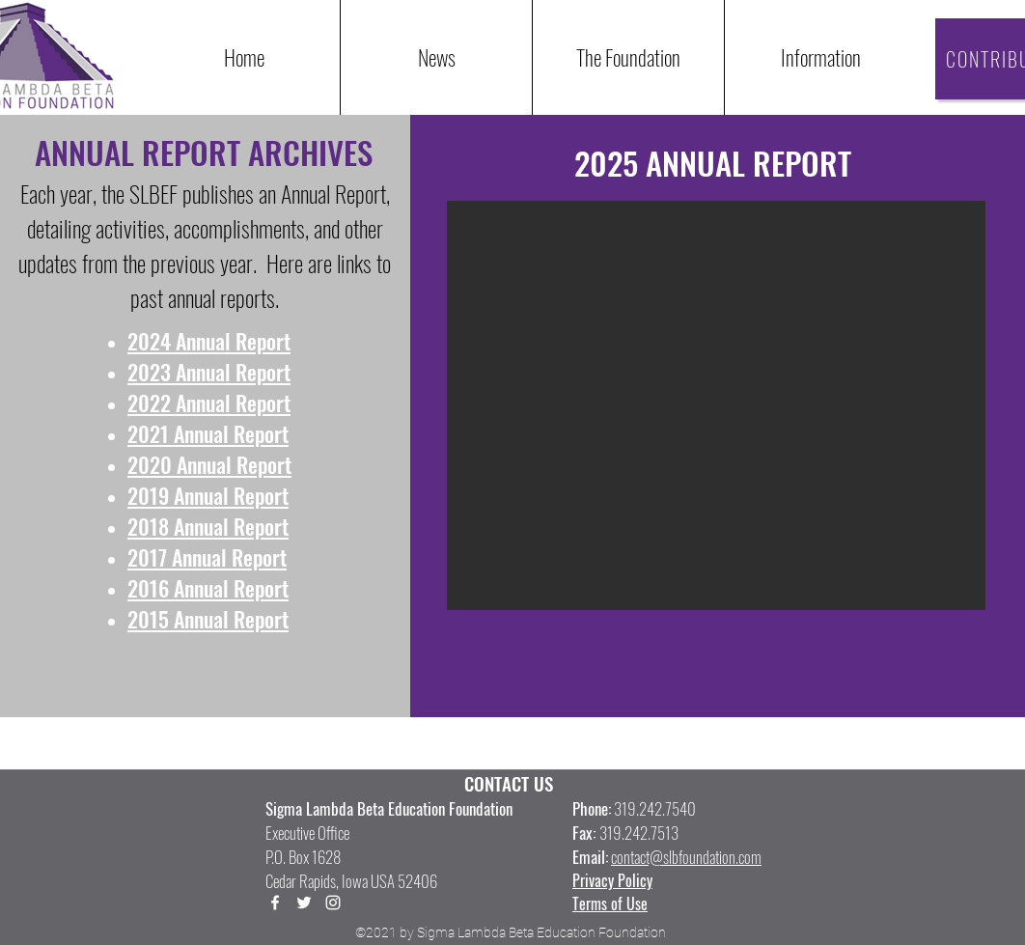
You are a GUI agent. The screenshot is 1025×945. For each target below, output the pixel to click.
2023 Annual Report (209, 371)
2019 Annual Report (208, 495)
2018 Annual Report (208, 526)
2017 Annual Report (207, 557)
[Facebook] (275, 902)
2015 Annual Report (208, 618)
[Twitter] (304, 902)
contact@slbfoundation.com (686, 857)
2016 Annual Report (208, 587)
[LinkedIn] (333, 902)
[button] (820, 57)
